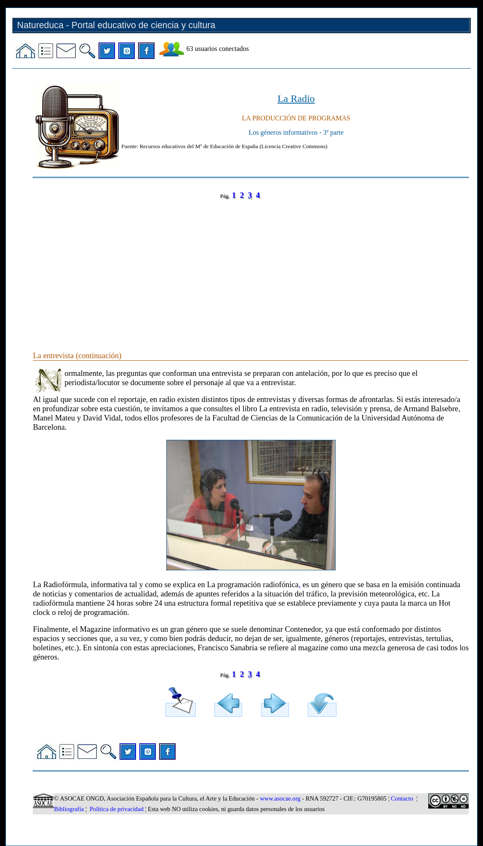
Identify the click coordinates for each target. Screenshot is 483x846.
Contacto (402, 798)
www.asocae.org (280, 798)
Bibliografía (69, 809)
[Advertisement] (251, 267)
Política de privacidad (117, 809)
